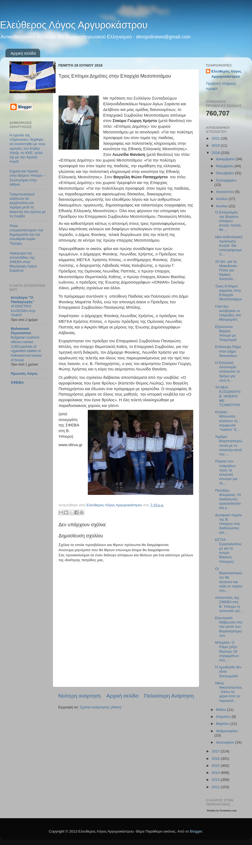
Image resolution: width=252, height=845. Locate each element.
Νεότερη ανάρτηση (79, 696)
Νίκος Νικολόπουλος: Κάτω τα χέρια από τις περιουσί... (228, 692)
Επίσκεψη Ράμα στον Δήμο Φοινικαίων (228, 351)
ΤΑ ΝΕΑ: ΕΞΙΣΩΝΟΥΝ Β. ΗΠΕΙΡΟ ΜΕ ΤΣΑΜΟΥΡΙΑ (228, 396)
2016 (216, 759)
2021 (216, 138)
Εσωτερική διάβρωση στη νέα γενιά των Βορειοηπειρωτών (228, 626)
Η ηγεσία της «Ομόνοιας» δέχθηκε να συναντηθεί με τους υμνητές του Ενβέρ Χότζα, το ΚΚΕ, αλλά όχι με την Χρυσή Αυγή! (27, 148)
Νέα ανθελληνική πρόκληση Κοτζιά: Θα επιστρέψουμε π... (228, 246)
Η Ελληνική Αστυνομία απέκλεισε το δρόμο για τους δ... (227, 371)
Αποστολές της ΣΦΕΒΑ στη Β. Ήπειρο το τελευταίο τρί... (229, 604)
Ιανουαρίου (225, 742)
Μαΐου (221, 710)
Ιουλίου (222, 199)
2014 (216, 773)
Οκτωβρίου (225, 173)
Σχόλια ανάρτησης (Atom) (100, 707)
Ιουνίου (222, 206)
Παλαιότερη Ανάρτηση (169, 696)
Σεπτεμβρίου (226, 180)
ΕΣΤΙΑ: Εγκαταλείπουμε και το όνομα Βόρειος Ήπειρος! (228, 551)
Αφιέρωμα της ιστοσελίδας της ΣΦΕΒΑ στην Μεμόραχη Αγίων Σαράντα (23, 262)
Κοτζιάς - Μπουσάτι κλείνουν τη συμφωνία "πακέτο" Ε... (227, 421)
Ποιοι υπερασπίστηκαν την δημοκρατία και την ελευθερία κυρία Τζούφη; (26, 234)
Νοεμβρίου (225, 166)
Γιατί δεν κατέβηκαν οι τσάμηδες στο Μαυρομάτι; (228, 313)
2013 (216, 780)
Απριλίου (223, 717)
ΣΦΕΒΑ (17, 382)
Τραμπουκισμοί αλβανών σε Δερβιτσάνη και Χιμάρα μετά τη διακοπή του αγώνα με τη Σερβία (27, 205)
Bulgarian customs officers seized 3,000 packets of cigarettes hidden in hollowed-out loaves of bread (26, 348)
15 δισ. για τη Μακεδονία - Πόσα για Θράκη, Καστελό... (227, 270)
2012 (216, 787)
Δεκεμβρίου (226, 159)
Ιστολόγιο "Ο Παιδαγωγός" (22, 299)
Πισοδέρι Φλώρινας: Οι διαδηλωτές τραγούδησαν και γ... (228, 499)
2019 (216, 145)
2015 (216, 766)
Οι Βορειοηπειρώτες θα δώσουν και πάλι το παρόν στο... (229, 580)
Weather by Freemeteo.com (222, 810)
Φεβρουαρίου (227, 731)
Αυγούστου (225, 192)
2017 (216, 751)
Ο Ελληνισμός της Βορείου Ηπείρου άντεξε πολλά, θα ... (228, 221)
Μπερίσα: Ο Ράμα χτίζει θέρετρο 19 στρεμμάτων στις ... (227, 651)
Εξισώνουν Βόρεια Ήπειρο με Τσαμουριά (226, 333)
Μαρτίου (223, 724)
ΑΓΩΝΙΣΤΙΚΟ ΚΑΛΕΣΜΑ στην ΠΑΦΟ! (23, 310)
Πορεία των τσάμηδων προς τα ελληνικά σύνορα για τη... (226, 472)
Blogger (196, 831)
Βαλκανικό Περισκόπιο (21, 331)
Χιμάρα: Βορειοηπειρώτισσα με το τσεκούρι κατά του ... (228, 445)
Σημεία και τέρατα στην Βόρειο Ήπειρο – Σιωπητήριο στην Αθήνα (27, 177)
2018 (216, 153)
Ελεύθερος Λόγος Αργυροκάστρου (74, 25)
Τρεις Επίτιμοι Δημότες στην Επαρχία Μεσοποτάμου (228, 292)
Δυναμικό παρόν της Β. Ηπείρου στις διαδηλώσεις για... (228, 524)
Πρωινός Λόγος (24, 373)
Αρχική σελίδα (23, 53)
